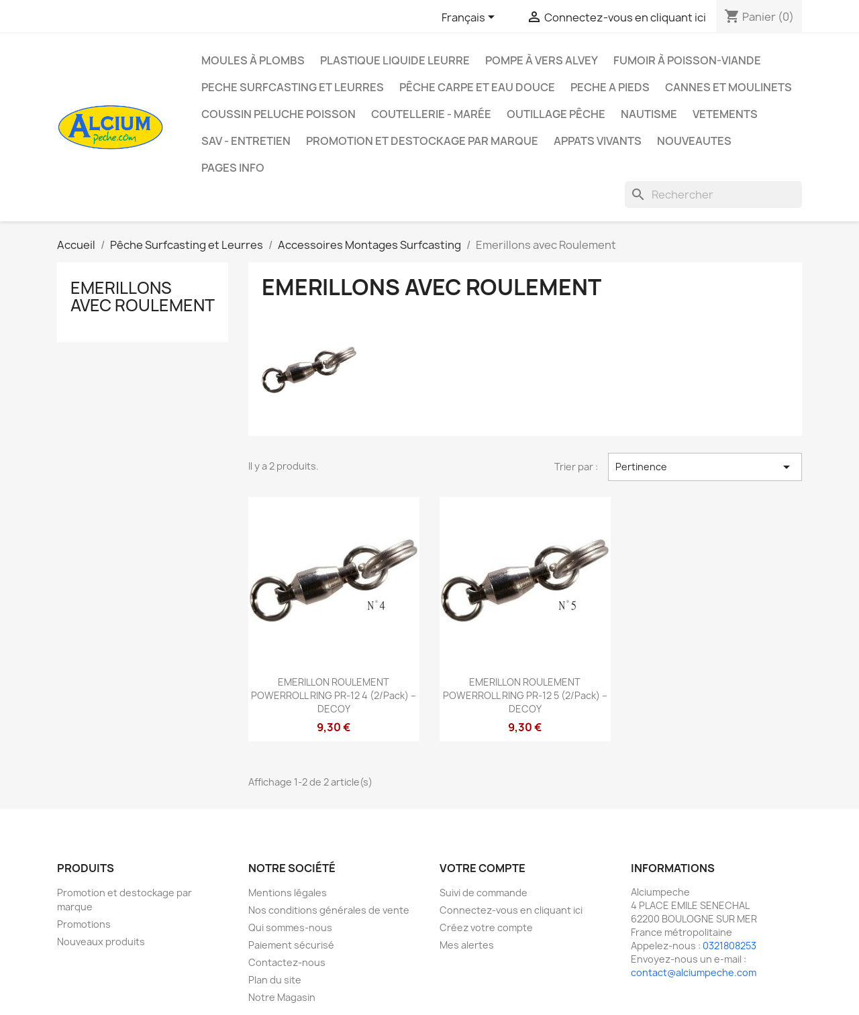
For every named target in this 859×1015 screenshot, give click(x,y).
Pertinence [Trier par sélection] (705, 467)
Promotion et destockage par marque (422, 140)
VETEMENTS (725, 114)
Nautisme (649, 114)
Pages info (232, 167)
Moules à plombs (253, 60)
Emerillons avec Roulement (142, 296)
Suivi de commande (483, 892)
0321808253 (729, 945)
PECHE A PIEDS (610, 87)
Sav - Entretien (246, 140)
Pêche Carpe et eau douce (477, 87)
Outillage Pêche (556, 114)
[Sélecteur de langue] (470, 18)
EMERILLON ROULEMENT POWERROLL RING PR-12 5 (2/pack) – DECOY (525, 695)
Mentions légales (287, 892)
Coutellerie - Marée (431, 114)
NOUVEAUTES (694, 140)
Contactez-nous (286, 962)
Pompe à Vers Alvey (541, 60)
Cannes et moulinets (728, 87)
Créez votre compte (486, 927)
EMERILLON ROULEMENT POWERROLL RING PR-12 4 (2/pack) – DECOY (333, 695)
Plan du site (274, 979)
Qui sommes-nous (290, 927)
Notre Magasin (281, 997)
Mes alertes (467, 945)
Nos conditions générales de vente (328, 910)
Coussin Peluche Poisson (278, 114)
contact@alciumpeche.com (693, 972)
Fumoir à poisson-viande (687, 60)
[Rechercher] (713, 194)
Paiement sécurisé (291, 945)
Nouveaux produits (101, 941)
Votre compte (482, 868)
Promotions (84, 924)
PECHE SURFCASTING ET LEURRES (292, 87)
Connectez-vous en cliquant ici (511, 910)
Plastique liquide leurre (395, 60)
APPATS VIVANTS (598, 140)
